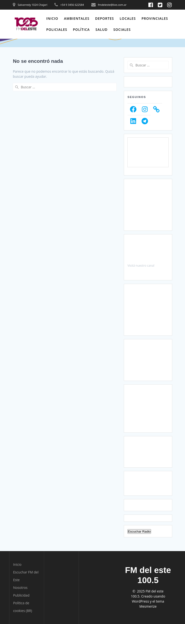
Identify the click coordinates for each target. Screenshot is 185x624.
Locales (128, 18)
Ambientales (76, 18)
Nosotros (20, 587)
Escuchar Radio (139, 531)
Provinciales (154, 18)
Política (81, 29)
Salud (101, 29)
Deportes (104, 18)
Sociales (122, 29)
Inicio (52, 18)
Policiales (56, 29)
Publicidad (21, 595)
